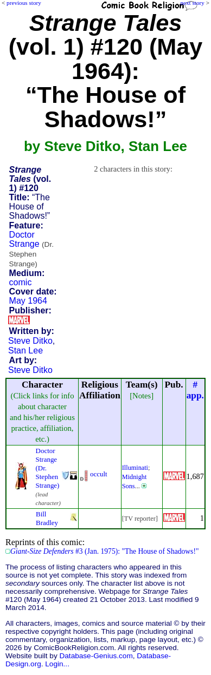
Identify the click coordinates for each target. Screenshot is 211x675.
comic (20, 282)
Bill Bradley (47, 518)
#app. (195, 390)
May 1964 (28, 300)
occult (98, 474)
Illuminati (135, 467)
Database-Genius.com (95, 656)
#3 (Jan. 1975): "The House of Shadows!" (104, 551)
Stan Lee (25, 350)
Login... (57, 664)
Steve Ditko (30, 340)
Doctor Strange (31, 249)
